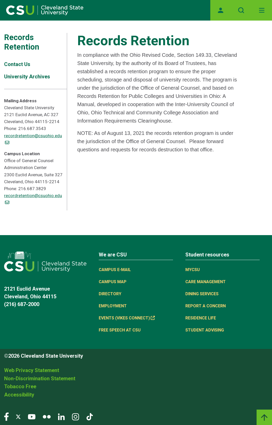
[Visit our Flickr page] (47, 416)
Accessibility (19, 395)
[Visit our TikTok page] (89, 416)
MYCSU (192, 269)
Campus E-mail (115, 269)
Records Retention (21, 42)
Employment (113, 305)
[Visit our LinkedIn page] (61, 416)
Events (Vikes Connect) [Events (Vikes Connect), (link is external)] (127, 318)
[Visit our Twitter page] (18, 416)
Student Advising (204, 330)
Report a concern (205, 305)
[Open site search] (241, 10)
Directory (110, 293)
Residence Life (200, 318)
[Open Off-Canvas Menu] (261, 10)
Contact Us (17, 64)
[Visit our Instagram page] (75, 416)
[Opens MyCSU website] (220, 10)
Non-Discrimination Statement (39, 378)
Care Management (205, 281)
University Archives (27, 76)
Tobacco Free (20, 386)
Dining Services (202, 293)
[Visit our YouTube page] (31, 416)
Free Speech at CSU (120, 330)
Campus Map (112, 281)
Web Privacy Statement (31, 370)
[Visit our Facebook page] (6, 416)
